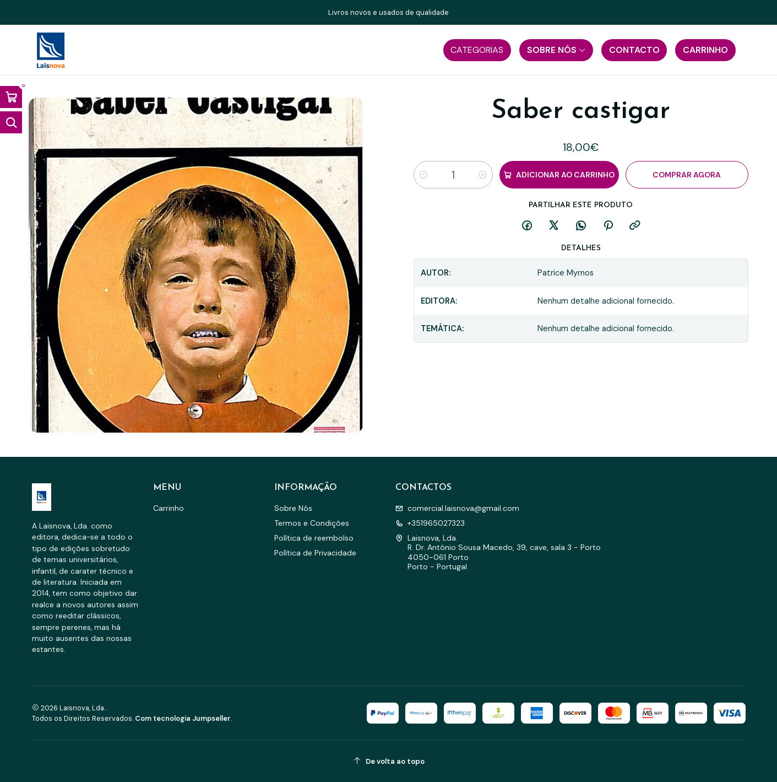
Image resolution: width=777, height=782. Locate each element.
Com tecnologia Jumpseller (183, 718)
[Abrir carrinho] (11, 97)
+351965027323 (430, 523)
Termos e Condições (311, 523)
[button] (477, 50)
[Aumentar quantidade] (483, 174)
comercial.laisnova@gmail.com (457, 508)
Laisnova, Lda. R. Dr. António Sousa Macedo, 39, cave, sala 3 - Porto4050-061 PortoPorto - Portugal (498, 552)
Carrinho (168, 508)
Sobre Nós (293, 508)
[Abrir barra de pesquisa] (11, 122)
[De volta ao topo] (389, 761)
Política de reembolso (314, 538)
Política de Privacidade (315, 553)
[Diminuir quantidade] (423, 174)
